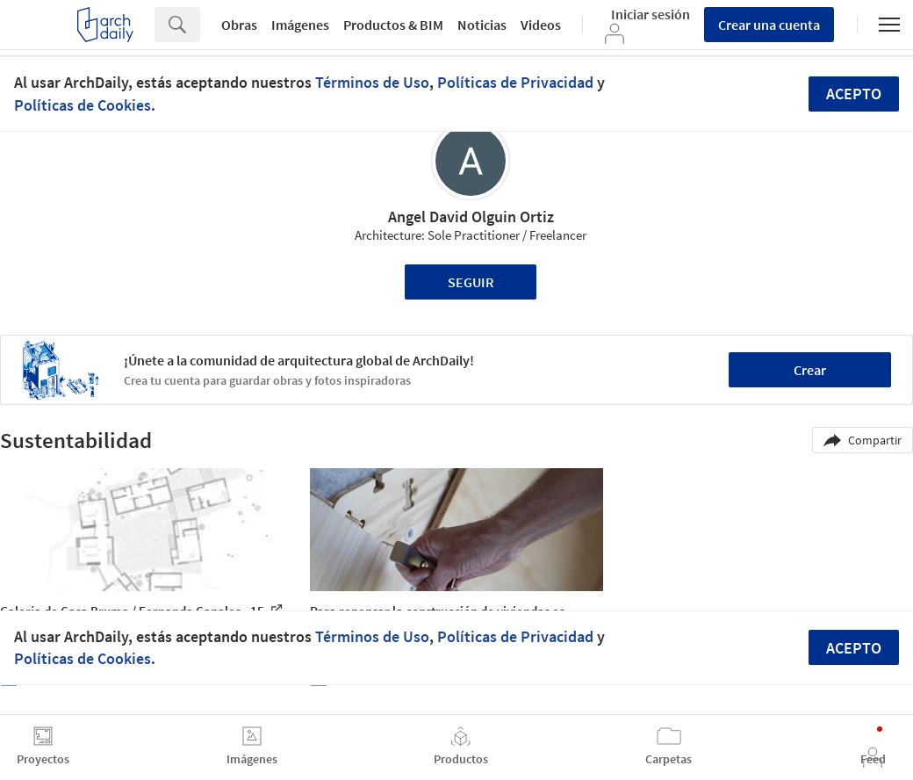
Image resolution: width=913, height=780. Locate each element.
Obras (239, 25)
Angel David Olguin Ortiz (471, 216)
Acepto (853, 93)
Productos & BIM (393, 25)
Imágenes (300, 25)
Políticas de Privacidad (515, 82)
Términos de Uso (372, 82)
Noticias (482, 25)
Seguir (471, 282)
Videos (541, 25)
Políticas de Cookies (82, 105)
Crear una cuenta (769, 24)
